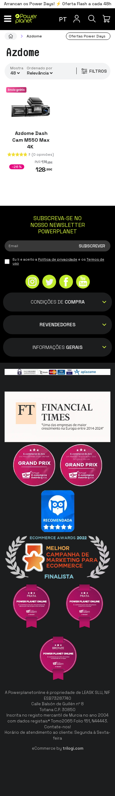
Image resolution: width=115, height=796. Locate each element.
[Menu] (7, 18)
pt (63, 19)
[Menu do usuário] (76, 18)
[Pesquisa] (92, 18)
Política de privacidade (57, 259)
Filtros (94, 71)
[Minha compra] (107, 18)
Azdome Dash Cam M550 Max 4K (30, 140)
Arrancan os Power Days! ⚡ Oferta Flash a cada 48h (57, 3)
